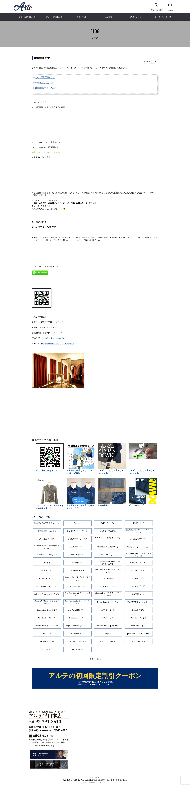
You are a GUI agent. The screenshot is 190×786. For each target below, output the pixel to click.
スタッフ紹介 (135, 17)
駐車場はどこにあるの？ (46, 88)
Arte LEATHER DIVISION (95, 781)
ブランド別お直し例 (54, 17)
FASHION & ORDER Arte (117, 781)
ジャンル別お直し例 (27, 17)
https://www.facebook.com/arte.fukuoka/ (57, 343)
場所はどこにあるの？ (45, 83)
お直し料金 (81, 17)
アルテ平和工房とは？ (45, 77)
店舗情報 (108, 17)
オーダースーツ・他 (163, 17)
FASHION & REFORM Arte (73, 781)
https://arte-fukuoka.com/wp (53, 338)
